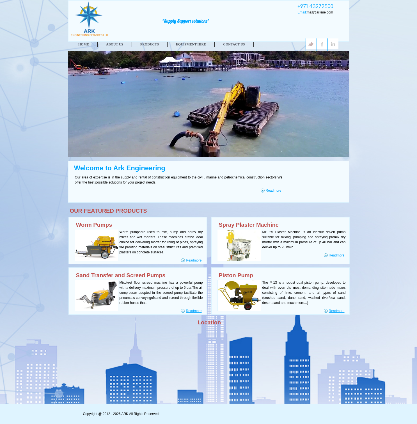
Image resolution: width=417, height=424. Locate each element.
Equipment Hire (191, 44)
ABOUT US (114, 44)
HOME (83, 44)
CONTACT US (234, 44)
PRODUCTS (149, 44)
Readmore (273, 190)
